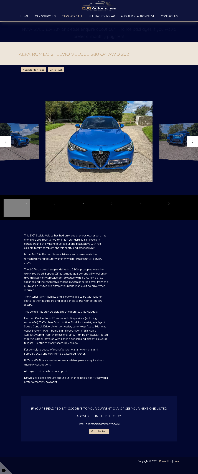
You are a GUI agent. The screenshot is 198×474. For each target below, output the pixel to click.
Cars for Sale (72, 16)
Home (24, 16)
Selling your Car (102, 16)
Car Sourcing (45, 16)
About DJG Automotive (138, 16)
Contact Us (169, 16)
